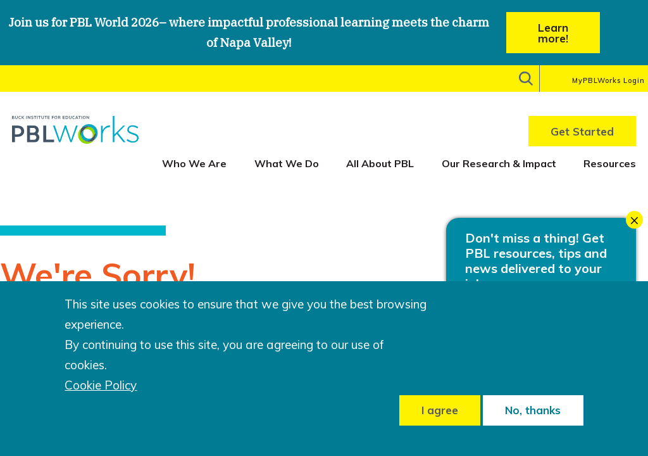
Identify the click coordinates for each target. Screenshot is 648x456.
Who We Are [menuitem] (194, 163)
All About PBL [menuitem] (380, 163)
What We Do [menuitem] (286, 163)
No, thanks (533, 410)
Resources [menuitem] (609, 163)
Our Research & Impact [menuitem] (499, 163)
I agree (439, 410)
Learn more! (553, 33)
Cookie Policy (101, 385)
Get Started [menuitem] (582, 131)
